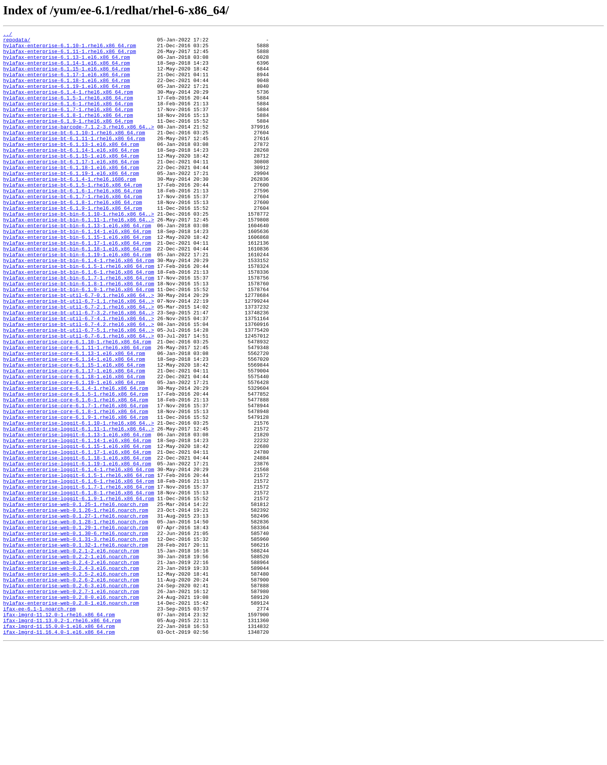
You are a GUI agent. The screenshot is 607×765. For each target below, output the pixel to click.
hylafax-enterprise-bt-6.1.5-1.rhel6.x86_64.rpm (72, 216)
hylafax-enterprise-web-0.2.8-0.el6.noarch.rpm (71, 710)
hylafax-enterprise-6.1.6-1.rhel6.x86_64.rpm (68, 118)
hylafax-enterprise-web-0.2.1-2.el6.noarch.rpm (71, 655)
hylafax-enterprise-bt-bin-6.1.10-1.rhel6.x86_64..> (78, 250)
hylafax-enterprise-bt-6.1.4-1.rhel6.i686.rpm (69, 209)
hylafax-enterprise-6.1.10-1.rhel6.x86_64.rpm (69, 48)
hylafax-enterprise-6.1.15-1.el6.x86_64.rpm (66, 76)
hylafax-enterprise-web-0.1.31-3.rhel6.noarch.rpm (75, 641)
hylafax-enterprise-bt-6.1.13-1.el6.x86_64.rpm (71, 167)
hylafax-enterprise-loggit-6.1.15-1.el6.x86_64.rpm (77, 529)
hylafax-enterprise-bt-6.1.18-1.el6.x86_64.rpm (71, 195)
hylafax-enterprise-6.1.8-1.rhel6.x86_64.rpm (68, 132)
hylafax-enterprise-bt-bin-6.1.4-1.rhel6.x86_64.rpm (78, 306)
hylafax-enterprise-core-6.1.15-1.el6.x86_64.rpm (74, 432)
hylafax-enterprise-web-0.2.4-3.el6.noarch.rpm (71, 675)
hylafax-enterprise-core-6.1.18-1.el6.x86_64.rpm (74, 446)
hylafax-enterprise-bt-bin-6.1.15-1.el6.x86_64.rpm (77, 278)
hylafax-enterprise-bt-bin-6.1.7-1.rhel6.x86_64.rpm (78, 327)
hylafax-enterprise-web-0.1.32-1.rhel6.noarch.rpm (75, 648)
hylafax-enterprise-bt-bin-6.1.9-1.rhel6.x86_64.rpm (78, 341)
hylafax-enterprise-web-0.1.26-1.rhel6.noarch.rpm (75, 606)
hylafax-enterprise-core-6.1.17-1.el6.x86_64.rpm (74, 439)
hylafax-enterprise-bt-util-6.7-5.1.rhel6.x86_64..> (78, 390)
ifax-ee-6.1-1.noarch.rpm (39, 724)
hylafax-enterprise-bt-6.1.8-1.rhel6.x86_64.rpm (72, 236)
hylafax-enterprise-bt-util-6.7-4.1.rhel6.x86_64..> (78, 376)
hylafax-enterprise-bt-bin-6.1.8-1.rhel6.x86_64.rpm (78, 334)
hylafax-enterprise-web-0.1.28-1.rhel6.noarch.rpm (75, 620)
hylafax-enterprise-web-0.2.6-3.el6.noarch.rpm (71, 696)
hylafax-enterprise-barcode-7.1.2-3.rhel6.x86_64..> (78, 146)
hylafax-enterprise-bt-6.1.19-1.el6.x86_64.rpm (71, 202)
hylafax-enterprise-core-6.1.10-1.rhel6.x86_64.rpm (77, 404)
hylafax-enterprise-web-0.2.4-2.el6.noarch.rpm (71, 669)
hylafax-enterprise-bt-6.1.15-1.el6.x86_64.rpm (71, 181)
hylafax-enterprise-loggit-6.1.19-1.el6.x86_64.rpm (77, 550)
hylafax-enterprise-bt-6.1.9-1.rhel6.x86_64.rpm (72, 243)
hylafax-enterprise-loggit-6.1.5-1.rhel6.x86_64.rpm (78, 564)
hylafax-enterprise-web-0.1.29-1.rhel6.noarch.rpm (75, 627)
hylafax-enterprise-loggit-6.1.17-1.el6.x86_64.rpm (77, 536)
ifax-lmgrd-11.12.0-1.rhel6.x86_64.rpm (59, 731)
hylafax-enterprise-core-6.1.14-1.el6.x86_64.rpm (74, 425)
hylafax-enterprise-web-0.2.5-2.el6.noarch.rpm (71, 682)
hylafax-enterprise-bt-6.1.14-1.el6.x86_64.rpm (71, 174)
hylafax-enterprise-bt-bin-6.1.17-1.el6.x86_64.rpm (77, 285)
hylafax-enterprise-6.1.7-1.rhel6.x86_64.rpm (68, 125)
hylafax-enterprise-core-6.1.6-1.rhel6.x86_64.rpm (75, 473)
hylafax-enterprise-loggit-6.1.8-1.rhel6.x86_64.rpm (78, 585)
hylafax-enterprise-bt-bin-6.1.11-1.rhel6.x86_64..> (78, 257)
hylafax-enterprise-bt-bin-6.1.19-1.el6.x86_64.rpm (77, 299)
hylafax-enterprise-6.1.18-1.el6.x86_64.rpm (66, 90)
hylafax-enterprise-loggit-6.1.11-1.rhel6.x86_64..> (78, 508)
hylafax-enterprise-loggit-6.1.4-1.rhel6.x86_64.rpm (78, 557)
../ (7, 34)
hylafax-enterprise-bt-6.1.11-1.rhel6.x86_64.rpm (74, 160)
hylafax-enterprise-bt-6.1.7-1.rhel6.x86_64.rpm (72, 229)
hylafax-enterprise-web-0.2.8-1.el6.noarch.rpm (71, 717)
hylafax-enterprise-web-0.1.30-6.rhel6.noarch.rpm (75, 634)
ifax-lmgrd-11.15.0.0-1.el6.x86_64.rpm (59, 745)
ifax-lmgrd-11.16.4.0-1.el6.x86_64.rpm (59, 752)
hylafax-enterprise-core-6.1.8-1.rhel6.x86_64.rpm (75, 487)
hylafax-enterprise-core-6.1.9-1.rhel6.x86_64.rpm (75, 494)
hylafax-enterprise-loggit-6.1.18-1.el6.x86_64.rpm (77, 543)
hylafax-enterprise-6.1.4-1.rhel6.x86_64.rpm (68, 104)
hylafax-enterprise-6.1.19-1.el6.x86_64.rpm (66, 97)
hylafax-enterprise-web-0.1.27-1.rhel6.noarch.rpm (75, 613)
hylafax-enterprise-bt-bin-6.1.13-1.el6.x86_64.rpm (77, 264)
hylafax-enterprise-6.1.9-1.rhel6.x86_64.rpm (68, 139)
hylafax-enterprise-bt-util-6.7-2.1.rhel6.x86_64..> (78, 362)
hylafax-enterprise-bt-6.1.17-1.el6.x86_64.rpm (71, 188)
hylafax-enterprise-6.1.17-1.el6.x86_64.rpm (66, 83)
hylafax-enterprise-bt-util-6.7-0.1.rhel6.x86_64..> (78, 348)
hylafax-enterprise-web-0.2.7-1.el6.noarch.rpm (71, 703)
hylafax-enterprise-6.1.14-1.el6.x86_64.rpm (66, 69)
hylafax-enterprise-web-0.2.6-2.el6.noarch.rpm (71, 689)
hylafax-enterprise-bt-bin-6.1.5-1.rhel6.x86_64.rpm (78, 313)
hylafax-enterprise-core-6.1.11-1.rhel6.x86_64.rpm (77, 411)
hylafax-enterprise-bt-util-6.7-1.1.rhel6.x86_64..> (78, 355)
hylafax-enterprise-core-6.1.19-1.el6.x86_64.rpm (74, 452)
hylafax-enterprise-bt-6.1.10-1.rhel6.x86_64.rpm (74, 153)
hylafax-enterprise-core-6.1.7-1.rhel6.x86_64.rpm (75, 480)
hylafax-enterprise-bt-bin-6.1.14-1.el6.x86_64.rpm (77, 271)
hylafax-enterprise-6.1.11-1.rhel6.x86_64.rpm (69, 55)
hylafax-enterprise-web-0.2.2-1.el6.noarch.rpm (71, 662)
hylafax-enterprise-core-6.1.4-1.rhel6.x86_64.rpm (75, 459)
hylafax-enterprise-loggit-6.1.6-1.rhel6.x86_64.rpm (78, 571)
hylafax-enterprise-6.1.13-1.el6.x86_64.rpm (66, 62)
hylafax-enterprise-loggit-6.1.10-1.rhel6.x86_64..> (78, 501)
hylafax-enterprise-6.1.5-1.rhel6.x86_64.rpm (68, 111)
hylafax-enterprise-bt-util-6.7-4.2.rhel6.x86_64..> (78, 383)
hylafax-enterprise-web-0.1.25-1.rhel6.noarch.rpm (75, 599)
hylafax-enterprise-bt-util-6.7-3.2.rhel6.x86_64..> (78, 369)
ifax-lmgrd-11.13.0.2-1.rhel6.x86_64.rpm (62, 738)
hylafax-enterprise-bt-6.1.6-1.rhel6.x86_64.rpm (72, 223)
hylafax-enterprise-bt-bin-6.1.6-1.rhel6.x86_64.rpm (78, 320)
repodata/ (16, 41)
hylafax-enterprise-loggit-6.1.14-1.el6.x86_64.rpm (77, 522)
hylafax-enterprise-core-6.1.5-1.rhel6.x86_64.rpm (75, 466)
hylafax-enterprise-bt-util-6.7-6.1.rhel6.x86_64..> (78, 397)
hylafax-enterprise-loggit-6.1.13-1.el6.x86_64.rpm (77, 515)
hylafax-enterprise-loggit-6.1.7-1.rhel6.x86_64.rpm (78, 578)
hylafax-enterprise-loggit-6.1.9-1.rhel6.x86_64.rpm (78, 592)
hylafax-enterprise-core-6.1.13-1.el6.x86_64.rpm (74, 418)
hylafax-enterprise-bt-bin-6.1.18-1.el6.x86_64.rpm (77, 292)
